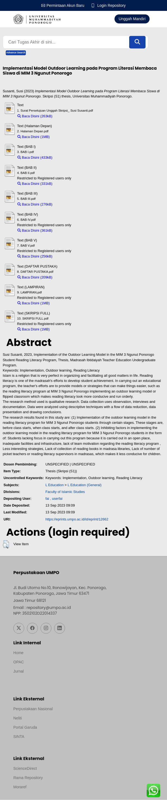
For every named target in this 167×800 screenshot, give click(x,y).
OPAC (18, 662)
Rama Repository (28, 778)
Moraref (19, 787)
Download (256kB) (69, 257)
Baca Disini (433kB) (34, 158)
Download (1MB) (65, 137)
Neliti (17, 718)
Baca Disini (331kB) (34, 184)
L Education (54, 485)
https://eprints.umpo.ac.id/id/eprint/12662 (76, 519)
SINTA (18, 737)
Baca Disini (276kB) (34, 205)
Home (18, 653)
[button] (6, 545)
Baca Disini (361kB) (34, 231)
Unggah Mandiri (132, 19)
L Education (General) (85, 485)
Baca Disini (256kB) (34, 257)
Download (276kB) (69, 205)
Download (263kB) (69, 116)
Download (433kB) (69, 158)
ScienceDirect (25, 769)
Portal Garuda (25, 727)
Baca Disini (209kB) (34, 277)
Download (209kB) (69, 277)
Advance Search (15, 52)
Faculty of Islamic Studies (65, 492)
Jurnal (18, 671)
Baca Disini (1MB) (33, 137)
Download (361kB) (69, 231)
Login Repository (111, 5)
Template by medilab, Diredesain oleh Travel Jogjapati (58, 679)
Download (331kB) (69, 184)
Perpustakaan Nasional (33, 709)
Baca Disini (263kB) (34, 116)
